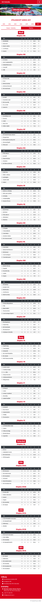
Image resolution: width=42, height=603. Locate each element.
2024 (9, 24)
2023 (15, 24)
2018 (32, 24)
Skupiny (31, 28)
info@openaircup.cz (9, 595)
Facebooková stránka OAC (10, 579)
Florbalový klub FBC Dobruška (11, 583)
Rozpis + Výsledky (11, 28)
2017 (38, 24)
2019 (27, 24)
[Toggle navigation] (39, 2)
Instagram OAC (7, 581)
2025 (4, 24)
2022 (21, 24)
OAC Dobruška (6, 2)
